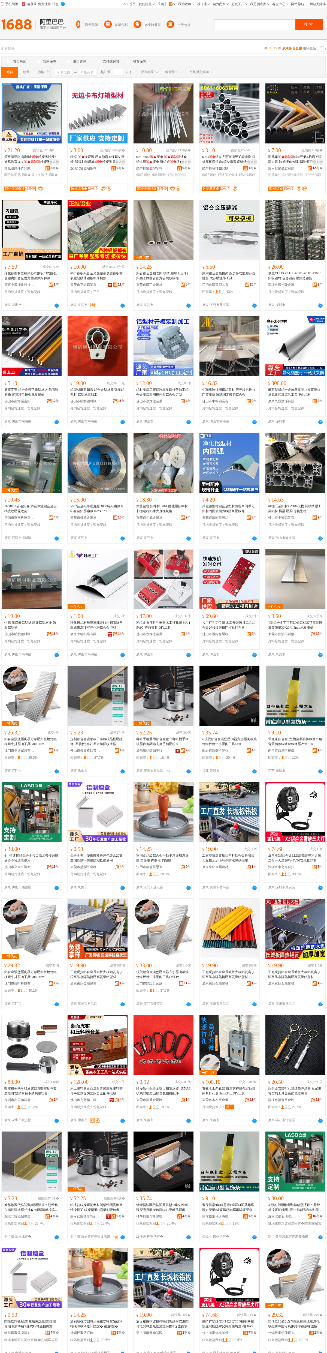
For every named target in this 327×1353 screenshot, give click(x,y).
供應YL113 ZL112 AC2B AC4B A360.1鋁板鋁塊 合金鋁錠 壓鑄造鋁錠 (295, 275)
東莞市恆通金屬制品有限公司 (151, 1100)
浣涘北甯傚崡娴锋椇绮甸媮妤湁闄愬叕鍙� (85, 168)
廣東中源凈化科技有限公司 (19, 285)
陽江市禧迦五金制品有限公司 (283, 1100)
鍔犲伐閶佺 (177, 175)
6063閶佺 (143, 175)
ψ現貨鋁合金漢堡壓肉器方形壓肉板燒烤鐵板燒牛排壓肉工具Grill (229, 741)
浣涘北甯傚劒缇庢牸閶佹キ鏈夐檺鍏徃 (19, 1216)
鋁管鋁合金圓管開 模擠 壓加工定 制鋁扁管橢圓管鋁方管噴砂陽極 (162, 275)
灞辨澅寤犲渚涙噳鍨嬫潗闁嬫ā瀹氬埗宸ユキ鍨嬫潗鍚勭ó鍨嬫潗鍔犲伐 (31, 159)
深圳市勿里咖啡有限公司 (19, 1100)
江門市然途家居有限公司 (19, 750)
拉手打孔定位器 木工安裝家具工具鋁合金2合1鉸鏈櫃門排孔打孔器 (228, 625)
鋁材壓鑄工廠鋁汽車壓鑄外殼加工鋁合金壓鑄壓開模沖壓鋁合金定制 (162, 392)
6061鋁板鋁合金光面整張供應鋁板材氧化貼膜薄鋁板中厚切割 (96, 275)
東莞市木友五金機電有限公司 (217, 1100)
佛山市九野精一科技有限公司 (85, 1100)
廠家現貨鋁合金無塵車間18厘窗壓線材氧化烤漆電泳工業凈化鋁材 (294, 392)
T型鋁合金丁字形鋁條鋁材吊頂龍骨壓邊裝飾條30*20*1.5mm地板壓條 (295, 625)
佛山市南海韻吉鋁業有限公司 (19, 401)
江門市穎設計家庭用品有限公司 (151, 983)
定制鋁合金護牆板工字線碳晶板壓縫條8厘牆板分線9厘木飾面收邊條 (96, 741)
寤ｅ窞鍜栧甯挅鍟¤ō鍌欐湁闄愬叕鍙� (85, 1216)
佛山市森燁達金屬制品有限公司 (151, 401)
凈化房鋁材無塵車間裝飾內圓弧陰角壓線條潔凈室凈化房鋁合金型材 (96, 625)
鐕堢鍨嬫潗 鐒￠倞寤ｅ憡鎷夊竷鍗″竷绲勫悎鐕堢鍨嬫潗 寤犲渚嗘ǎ (97, 159)
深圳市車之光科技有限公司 (283, 867)
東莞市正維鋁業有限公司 (85, 285)
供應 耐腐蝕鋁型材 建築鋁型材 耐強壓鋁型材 (30, 625)
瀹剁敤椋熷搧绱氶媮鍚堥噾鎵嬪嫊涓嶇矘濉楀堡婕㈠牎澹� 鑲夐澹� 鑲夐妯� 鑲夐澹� (96, 1324)
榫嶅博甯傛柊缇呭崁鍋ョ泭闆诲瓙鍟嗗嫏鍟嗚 (151, 1216)
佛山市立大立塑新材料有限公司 (19, 867)
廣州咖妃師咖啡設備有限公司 (151, 750)
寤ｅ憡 (54, 162)
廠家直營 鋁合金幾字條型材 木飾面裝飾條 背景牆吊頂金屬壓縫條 (31, 392)
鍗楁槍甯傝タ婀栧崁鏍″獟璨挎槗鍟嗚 (217, 1216)
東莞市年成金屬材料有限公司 (151, 518)
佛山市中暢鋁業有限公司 (217, 401)
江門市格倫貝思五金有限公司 (151, 867)
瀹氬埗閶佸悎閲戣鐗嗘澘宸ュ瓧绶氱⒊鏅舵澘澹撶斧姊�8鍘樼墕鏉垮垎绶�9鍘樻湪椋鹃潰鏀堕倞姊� (31, 1207)
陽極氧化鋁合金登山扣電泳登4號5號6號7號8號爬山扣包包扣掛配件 (163, 1091)
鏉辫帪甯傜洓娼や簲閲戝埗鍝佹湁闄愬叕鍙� (19, 1333)
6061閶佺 (159, 175)
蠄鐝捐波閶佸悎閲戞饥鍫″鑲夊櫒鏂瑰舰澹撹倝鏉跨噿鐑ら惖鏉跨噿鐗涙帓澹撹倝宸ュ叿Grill (162, 1207)
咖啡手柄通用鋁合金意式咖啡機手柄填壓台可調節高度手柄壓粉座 (162, 741)
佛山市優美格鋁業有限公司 (85, 750)
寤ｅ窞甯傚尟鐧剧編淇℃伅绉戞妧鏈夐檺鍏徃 (283, 168)
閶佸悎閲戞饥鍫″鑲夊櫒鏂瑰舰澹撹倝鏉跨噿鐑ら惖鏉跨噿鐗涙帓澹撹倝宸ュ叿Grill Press (294, 1324)
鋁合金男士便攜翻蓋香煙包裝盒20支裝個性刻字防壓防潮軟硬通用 (96, 858)
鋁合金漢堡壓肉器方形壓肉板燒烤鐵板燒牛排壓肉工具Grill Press (30, 741)
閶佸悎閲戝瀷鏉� (17, 175)
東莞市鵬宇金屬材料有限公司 (151, 285)
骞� (54, 168)
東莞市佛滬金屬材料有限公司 (85, 518)
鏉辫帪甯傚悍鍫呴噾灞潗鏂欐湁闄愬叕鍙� (151, 168)
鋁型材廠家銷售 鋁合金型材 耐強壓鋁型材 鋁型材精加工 (97, 392)
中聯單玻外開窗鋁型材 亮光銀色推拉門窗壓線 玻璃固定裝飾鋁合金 (228, 392)
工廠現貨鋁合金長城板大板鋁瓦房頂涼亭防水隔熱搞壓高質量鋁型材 (96, 974)
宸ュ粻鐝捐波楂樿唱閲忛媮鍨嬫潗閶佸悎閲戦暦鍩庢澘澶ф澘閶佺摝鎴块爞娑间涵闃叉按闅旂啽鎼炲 (163, 1324)
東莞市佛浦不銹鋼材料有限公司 (283, 634)
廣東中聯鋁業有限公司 (85, 634)
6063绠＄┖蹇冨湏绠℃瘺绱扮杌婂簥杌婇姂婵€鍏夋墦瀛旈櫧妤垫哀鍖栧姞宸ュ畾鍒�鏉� (229, 159)
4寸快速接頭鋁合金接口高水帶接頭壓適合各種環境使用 (31, 858)
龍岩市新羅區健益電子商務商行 (217, 750)
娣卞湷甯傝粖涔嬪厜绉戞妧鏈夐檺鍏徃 (217, 1333)
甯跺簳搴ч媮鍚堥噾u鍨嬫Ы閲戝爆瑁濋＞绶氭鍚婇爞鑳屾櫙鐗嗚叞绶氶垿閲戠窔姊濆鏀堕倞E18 (229, 1207)
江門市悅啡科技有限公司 (19, 983)
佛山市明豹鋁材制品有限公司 (85, 401)
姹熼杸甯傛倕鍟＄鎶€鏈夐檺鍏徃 (283, 1333)
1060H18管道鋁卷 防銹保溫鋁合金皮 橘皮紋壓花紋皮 (30, 508)
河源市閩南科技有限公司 (19, 518)
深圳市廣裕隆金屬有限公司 (283, 285)
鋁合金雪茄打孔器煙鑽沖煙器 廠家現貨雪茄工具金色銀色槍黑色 (294, 1091)
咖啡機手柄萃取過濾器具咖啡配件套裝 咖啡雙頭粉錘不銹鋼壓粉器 (30, 1091)
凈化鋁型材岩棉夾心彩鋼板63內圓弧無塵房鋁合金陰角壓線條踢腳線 (30, 275)
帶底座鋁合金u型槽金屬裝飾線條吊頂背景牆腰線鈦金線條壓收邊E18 (295, 741)
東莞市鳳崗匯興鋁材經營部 (217, 518)
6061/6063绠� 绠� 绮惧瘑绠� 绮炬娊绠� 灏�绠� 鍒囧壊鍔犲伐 (163, 159)
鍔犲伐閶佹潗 (228, 175)
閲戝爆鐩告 (295, 175)
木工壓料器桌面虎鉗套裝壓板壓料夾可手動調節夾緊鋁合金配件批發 (96, 1091)
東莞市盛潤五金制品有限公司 (85, 867)
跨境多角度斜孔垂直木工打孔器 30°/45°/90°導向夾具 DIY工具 (163, 625)
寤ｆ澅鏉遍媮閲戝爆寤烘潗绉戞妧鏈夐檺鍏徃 (151, 1333)
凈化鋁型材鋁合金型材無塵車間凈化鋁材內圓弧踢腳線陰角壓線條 (228, 508)
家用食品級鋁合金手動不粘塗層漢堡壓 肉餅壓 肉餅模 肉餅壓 (162, 858)
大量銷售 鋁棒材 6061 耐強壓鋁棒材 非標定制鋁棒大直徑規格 (162, 508)
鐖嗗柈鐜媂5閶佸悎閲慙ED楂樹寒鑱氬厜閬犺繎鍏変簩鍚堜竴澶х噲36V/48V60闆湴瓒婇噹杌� (229, 1324)
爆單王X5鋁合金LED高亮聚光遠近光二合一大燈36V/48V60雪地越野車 (294, 858)
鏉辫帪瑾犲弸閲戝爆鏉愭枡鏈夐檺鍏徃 (217, 168)
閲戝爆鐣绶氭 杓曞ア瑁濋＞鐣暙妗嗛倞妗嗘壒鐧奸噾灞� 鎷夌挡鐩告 (295, 159)
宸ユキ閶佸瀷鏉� (44, 175)
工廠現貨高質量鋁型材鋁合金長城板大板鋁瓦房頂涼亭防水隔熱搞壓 (228, 858)
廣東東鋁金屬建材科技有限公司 (217, 867)
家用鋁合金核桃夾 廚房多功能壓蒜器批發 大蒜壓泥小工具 (228, 275)
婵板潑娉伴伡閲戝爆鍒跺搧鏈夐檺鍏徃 (19, 168)
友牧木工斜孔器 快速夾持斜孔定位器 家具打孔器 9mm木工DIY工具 (228, 1091)
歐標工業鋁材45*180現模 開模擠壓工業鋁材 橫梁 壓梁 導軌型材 (294, 508)
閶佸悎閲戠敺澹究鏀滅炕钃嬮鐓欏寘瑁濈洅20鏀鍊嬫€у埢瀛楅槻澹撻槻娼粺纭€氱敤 (30, 1324)
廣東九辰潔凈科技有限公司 (283, 401)
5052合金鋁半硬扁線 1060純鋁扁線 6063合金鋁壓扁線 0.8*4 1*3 (97, 508)
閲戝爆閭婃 (277, 175)
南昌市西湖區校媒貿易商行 (283, 750)
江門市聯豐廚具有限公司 (217, 285)
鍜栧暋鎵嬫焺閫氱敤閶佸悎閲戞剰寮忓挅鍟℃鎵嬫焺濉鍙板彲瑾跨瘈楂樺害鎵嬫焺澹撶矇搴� (96, 1207)
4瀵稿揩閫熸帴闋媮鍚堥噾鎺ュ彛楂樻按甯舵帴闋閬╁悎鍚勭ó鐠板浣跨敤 (295, 1207)
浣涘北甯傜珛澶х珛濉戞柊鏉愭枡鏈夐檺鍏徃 (283, 1216)
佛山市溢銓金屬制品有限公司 (217, 634)
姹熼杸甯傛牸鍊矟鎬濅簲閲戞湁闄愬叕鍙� (85, 1333)
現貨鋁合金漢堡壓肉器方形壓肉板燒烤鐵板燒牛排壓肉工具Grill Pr (162, 974)
